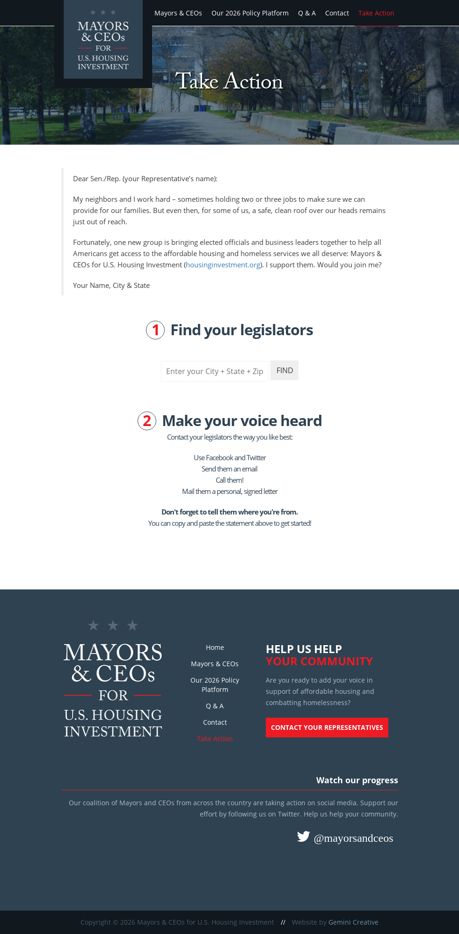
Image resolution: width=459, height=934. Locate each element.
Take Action (376, 12)
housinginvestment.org (223, 264)
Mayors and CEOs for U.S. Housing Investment (104, 45)
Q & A (307, 12)
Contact (337, 12)
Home (215, 647)
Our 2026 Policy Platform (250, 12)
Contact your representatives (327, 727)
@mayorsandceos (352, 837)
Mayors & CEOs (178, 12)
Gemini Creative (353, 922)
